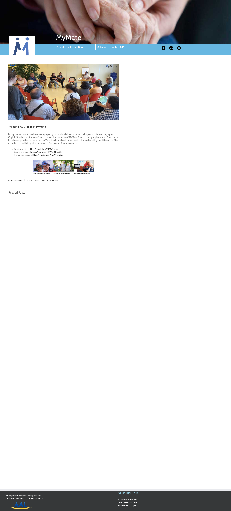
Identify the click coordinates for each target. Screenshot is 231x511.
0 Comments (52, 180)
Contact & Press (119, 46)
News (43, 180)
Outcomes (102, 46)
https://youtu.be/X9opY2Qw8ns (47, 155)
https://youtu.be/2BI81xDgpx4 (43, 149)
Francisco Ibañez (17, 180)
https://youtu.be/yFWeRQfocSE (46, 152)
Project (60, 46)
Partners (71, 46)
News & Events (86, 46)
